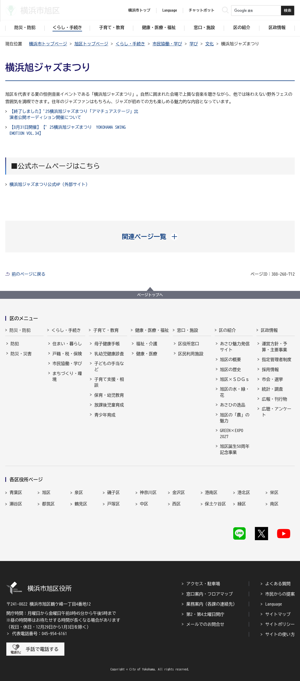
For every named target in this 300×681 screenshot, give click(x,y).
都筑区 (48, 504)
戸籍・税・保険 (67, 354)
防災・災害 (21, 354)
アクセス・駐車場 (203, 584)
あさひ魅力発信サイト (235, 347)
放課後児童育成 (109, 405)
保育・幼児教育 (109, 395)
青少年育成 (104, 415)
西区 (176, 504)
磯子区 (113, 492)
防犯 (15, 344)
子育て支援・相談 (109, 382)
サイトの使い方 (280, 634)
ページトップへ (150, 295)
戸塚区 (113, 504)
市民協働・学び (167, 44)
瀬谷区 (15, 504)
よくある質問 (278, 584)
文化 (209, 44)
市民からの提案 (280, 594)
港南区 (211, 492)
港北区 (243, 492)
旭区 (46, 492)
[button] (150, 236)
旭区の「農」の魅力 (235, 418)
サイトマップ (278, 614)
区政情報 (269, 330)
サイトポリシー (280, 624)
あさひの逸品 (232, 405)
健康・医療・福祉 (152, 330)
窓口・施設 (187, 330)
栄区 (274, 492)
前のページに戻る (28, 274)
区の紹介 (227, 330)
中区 (144, 504)
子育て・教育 (105, 330)
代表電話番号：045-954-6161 (39, 633)
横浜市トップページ (48, 44)
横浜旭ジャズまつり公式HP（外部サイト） (49, 184)
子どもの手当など (109, 366)
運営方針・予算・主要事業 (274, 347)
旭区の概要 (230, 359)
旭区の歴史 (230, 369)
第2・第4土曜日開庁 (205, 614)
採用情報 (270, 369)
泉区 (79, 492)
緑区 (241, 504)
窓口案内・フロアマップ (209, 594)
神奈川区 (148, 492)
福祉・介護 (146, 344)
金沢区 (178, 492)
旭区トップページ (91, 44)
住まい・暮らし (67, 344)
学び (193, 44)
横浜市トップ (139, 10)
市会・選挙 (272, 379)
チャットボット (202, 10)
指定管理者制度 (276, 359)
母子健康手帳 (107, 344)
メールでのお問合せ (205, 624)
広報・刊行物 (274, 399)
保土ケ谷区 (215, 504)
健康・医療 (146, 354)
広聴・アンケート (276, 412)
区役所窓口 (188, 344)
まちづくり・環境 (67, 376)
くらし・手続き (130, 44)
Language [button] (169, 10)
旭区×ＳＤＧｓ (235, 379)
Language (273, 604)
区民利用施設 (190, 354)
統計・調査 (272, 389)
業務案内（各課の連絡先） (211, 604)
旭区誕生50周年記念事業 (235, 449)
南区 (274, 504)
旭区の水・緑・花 (235, 392)
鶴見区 (81, 504)
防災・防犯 (20, 330)
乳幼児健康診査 (109, 354)
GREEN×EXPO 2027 (231, 433)
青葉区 (15, 492)
